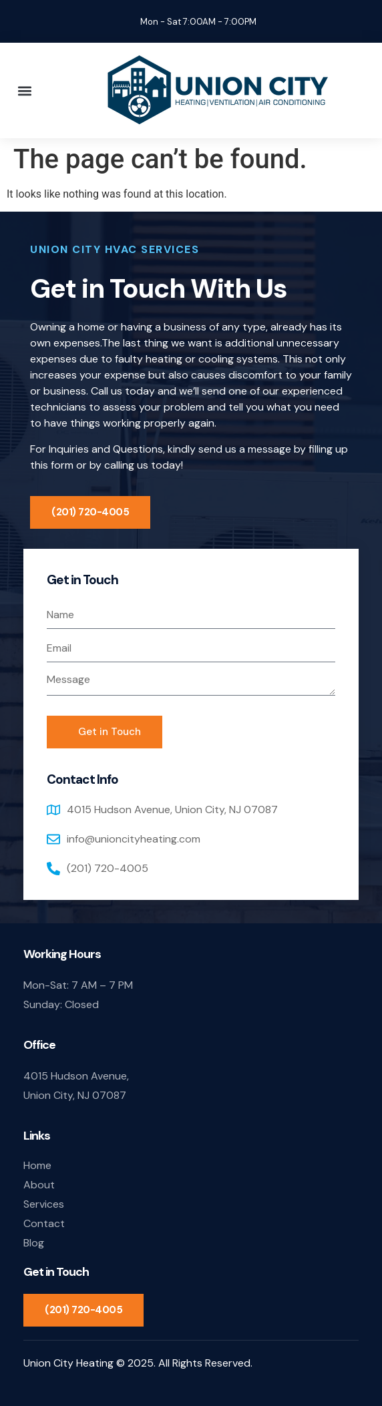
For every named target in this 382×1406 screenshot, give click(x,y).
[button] (24, 90)
